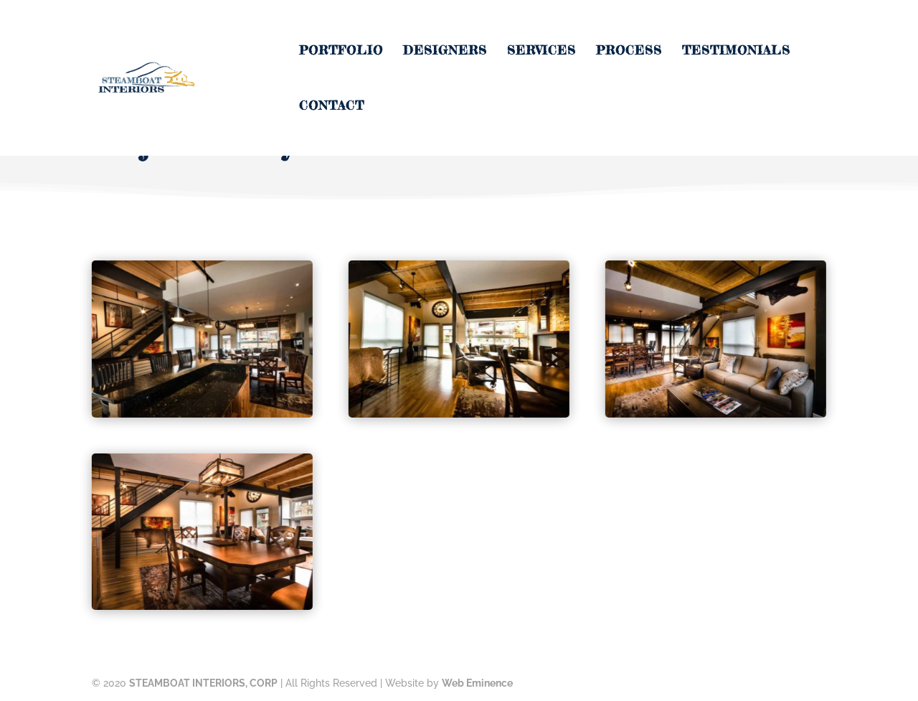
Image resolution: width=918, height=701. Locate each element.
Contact (331, 106)
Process (629, 51)
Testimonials (736, 51)
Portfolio (341, 51)
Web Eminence (477, 683)
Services (541, 51)
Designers (445, 51)
